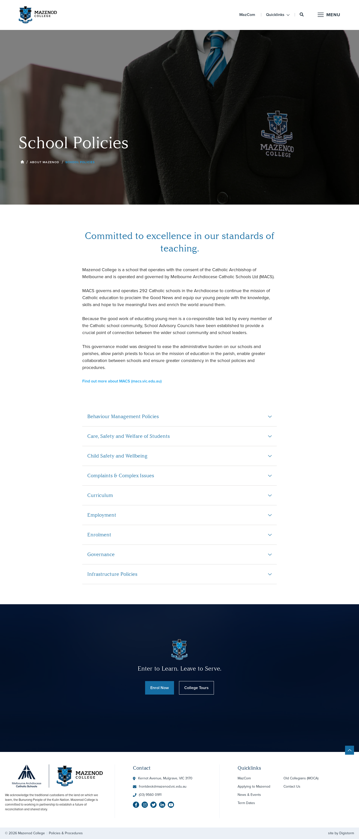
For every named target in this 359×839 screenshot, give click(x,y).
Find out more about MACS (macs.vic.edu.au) (122, 381)
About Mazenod (45, 162)
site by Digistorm (341, 833)
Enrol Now (159, 688)
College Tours (196, 688)
